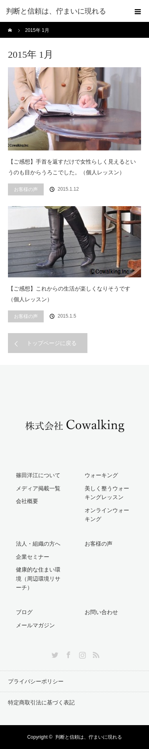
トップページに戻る (52, 343)
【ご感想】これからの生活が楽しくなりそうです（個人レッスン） (69, 293)
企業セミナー (32, 557)
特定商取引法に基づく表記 (41, 702)
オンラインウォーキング (107, 514)
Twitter (54, 653)
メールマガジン (35, 625)
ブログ (24, 612)
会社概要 (27, 501)
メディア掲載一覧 (38, 488)
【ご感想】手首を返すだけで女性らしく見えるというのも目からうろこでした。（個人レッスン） (72, 167)
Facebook (68, 653)
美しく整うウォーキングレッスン (107, 492)
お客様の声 (26, 189)
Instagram (81, 653)
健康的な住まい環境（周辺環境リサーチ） (38, 578)
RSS (95, 653)
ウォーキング (101, 475)
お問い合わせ (101, 612)
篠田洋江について (38, 475)
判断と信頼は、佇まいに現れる (88, 737)
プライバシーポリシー (36, 681)
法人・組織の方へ (38, 543)
